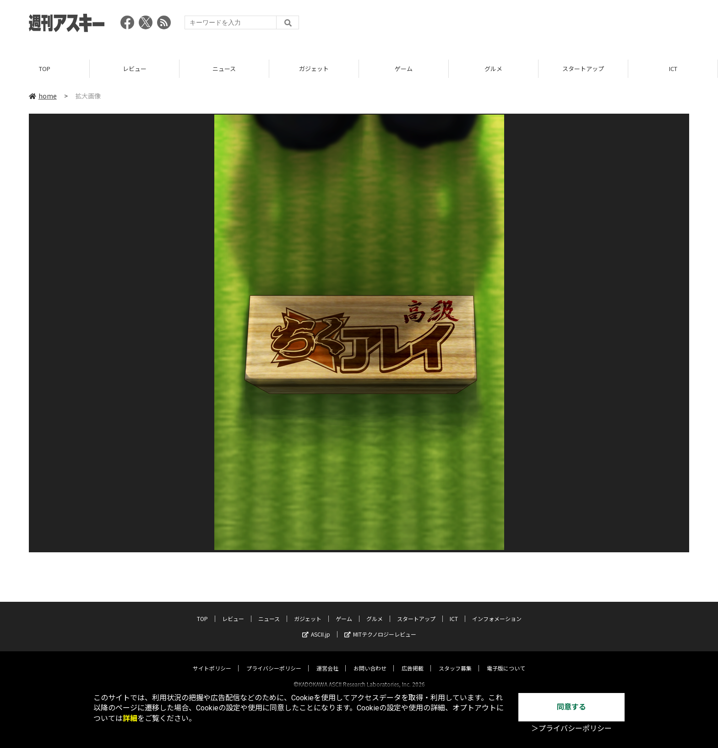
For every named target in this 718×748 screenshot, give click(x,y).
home (43, 95)
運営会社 (327, 660)
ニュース (224, 68)
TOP (44, 68)
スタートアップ (583, 68)
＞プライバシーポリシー (571, 728)
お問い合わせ (370, 660)
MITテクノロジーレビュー (380, 626)
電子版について (506, 660)
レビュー (135, 68)
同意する (571, 707)
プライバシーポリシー (273, 660)
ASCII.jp (316, 626)
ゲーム (404, 68)
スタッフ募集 (455, 660)
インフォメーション (497, 610)
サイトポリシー (212, 660)
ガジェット (314, 68)
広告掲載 (413, 660)
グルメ (493, 68)
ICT (673, 68)
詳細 (130, 718)
